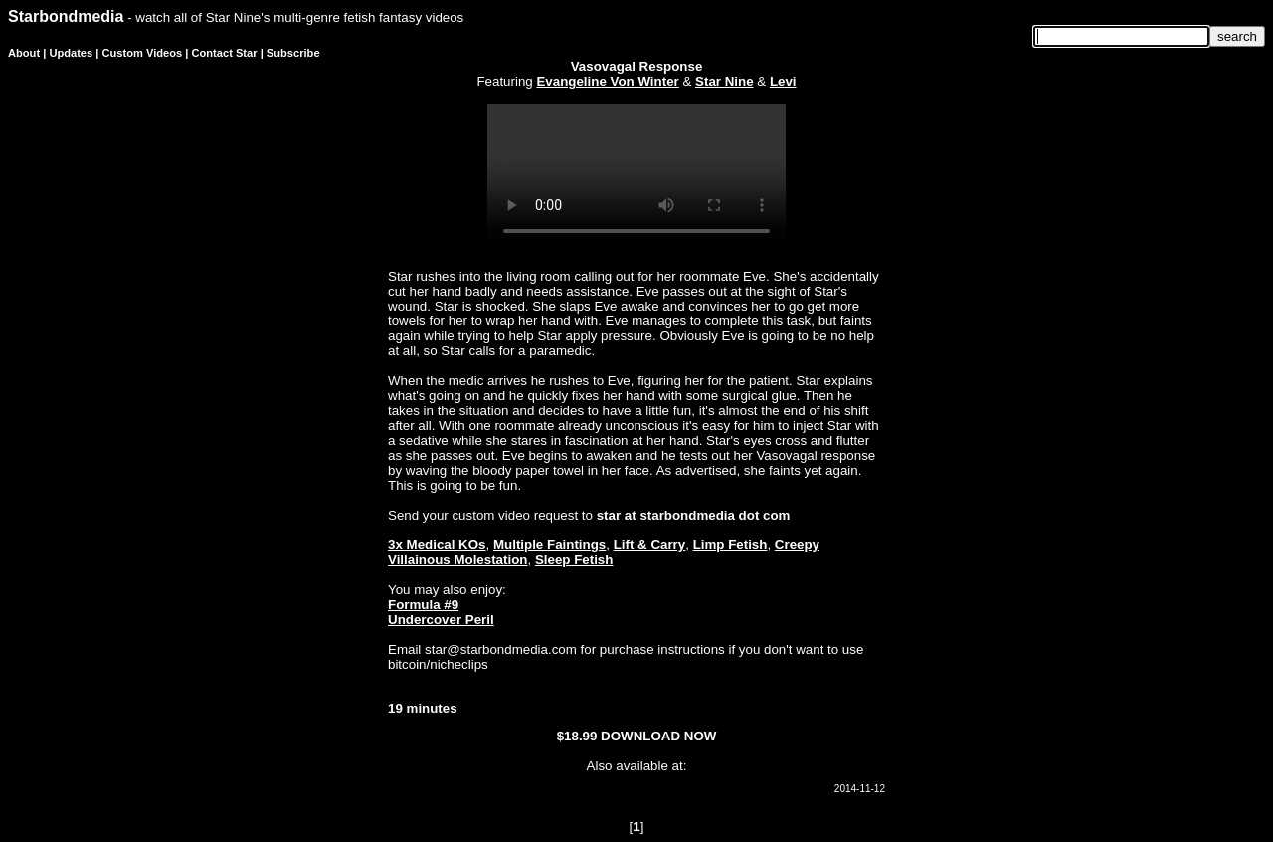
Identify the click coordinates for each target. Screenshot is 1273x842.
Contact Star (225, 53)
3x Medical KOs (437, 544)
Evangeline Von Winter (607, 81)
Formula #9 (423, 604)
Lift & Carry (650, 544)
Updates (70, 53)
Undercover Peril (441, 619)
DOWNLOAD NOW (658, 736)
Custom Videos (142, 53)
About (24, 53)
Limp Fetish (730, 544)
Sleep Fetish (574, 559)
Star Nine (724, 81)
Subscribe (293, 53)
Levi (783, 81)
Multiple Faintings (549, 544)
